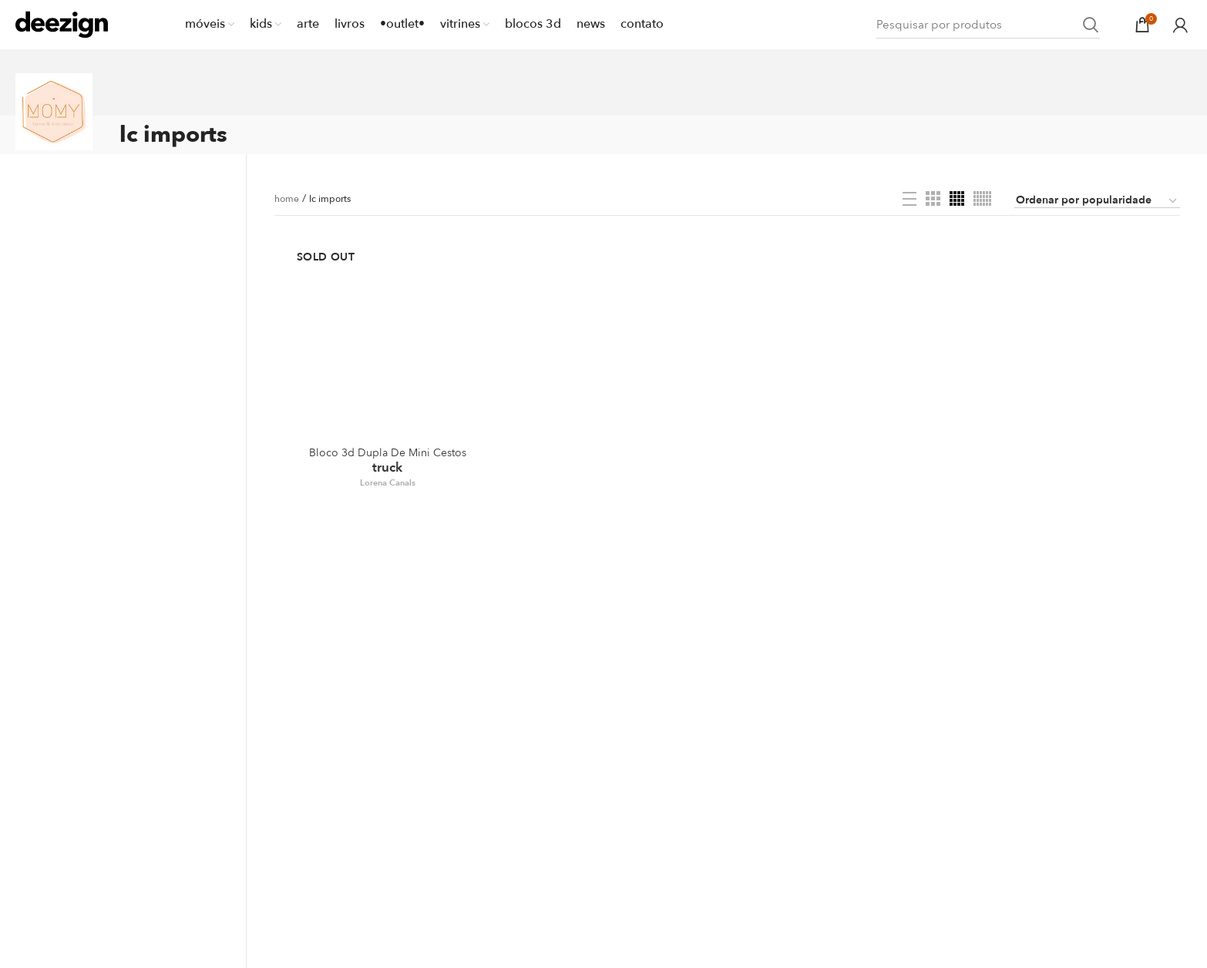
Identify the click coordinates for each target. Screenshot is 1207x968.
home (286, 199)
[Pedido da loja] (1097, 201)
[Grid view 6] (982, 198)
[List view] (909, 199)
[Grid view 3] (933, 198)
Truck (387, 460)
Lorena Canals (387, 483)
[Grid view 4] (957, 198)
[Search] (988, 25)
